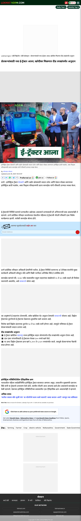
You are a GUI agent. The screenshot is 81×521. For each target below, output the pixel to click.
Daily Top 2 (61, 7)
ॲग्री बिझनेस (16, 56)
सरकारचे (23, 281)
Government (60, 428)
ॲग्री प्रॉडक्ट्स (25, 56)
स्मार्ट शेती (6, 500)
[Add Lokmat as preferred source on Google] (27, 177)
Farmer (19, 428)
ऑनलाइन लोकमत (7, 171)
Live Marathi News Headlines (46, 418)
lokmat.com (21, 508)
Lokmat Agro (6, 56)
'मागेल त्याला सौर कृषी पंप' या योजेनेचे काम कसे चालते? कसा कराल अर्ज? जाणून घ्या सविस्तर (39, 397)
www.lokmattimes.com (21, 512)
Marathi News (15, 418)
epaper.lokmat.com (59, 512)
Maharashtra (48, 428)
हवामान (23, 500)
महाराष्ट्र (20, 335)
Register (77, 232)
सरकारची (57, 315)
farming (11, 428)
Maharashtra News (26, 418)
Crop (25, 428)
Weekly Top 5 (73, 7)
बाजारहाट (15, 500)
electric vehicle (35, 428)
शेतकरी (21, 182)
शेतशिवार (38, 500)
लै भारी (30, 500)
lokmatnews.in (60, 508)
